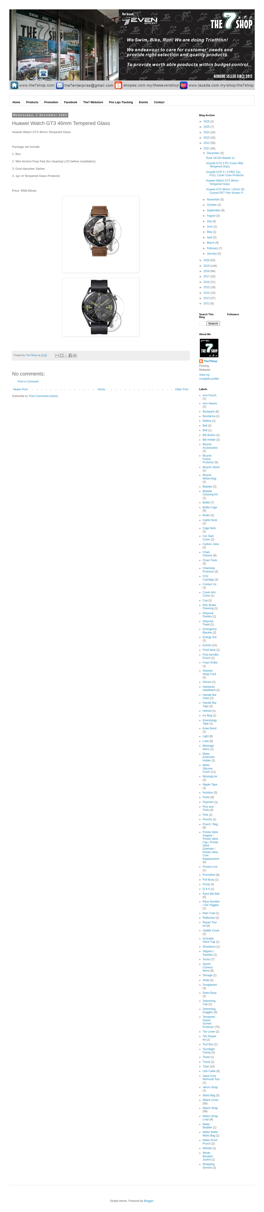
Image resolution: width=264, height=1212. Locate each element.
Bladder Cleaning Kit (210, 493)
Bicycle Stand (211, 467)
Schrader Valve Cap (209, 940)
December (213, 153)
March (211, 242)
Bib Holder (209, 439)
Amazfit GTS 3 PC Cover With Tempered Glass (224, 165)
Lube (206, 741)
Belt (205, 430)
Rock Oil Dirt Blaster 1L (220, 158)
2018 (207, 271)
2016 (207, 282)
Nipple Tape (210, 784)
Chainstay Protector (209, 570)
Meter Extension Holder (209, 757)
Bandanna (209, 416)
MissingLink (210, 776)
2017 (207, 276)
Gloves (207, 682)
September (214, 210)
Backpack (209, 411)
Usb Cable (209, 1071)
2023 (207, 137)
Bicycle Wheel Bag (209, 476)
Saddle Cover (211, 930)
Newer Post (20, 389)
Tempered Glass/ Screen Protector (209, 1021)
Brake (206, 515)
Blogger (148, 1201)
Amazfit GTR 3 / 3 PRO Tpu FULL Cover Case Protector (225, 173)
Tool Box (208, 1044)
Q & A (206, 889)
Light (206, 736)
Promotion (209, 874)
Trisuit (206, 1062)
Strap (206, 980)
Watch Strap (210, 1108)
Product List (210, 866)
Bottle (206, 502)
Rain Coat (209, 913)
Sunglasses (210, 984)
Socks (206, 959)
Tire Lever (209, 1031)
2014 (207, 292)
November (213, 199)
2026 (207, 121)
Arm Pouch (209, 395)
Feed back (209, 649)
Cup (205, 600)
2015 (207, 287)
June (210, 226)
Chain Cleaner (207, 554)
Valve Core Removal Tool (211, 1077)
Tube (206, 1066)
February (213, 248)
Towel (206, 1057)
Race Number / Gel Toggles (211, 903)
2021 (207, 148)
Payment (208, 802)
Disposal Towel (208, 623)
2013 (207, 298)
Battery (207, 420)
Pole (205, 814)
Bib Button (209, 435)
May (210, 231)
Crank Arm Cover (209, 594)
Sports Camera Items (208, 967)
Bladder (207, 486)
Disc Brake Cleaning (209, 606)
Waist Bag (209, 1095)
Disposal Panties (208, 615)
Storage (207, 975)
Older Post (181, 389)
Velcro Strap (210, 1087)
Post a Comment (28, 381)
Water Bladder (207, 1126)
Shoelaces (209, 946)
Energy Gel (210, 637)
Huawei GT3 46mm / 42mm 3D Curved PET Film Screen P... (225, 191)
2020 (207, 260)
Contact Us (209, 584)
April (210, 237)
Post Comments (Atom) (43, 396)
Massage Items (208, 747)
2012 (207, 303)
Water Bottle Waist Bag (210, 1133)
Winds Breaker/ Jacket (208, 1156)
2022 (207, 143)
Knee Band (209, 728)
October (212, 204)
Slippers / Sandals (208, 953)
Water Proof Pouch (210, 1142)
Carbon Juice (211, 544)
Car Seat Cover (208, 537)
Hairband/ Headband (209, 688)
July (210, 221)
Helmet (207, 710)
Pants (206, 797)
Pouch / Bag (210, 824)
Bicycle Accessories (210, 446)
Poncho (207, 819)
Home (101, 389)
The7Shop (210, 361)
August (211, 215)
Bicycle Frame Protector (208, 459)
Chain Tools (210, 560)
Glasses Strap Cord (209, 672)
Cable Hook (210, 520)
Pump (206, 884)
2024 (207, 132)
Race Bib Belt (211, 893)
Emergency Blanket (210, 630)
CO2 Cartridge (208, 578)
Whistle (207, 1148)
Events (207, 645)
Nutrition (208, 792)
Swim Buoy (210, 992)
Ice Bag (207, 715)
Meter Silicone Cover (207, 768)
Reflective (209, 917)
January (212, 253)
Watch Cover (211, 1100)
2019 (207, 265)
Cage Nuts (209, 528)
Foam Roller (210, 662)
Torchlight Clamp (208, 1051)
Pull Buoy (208, 879)
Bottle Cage (210, 507)
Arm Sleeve (210, 403)
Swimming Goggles (209, 1010)
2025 (207, 126)
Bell (205, 425)
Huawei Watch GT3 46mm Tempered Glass (222, 182)
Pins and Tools (208, 808)
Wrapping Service (208, 1166)
